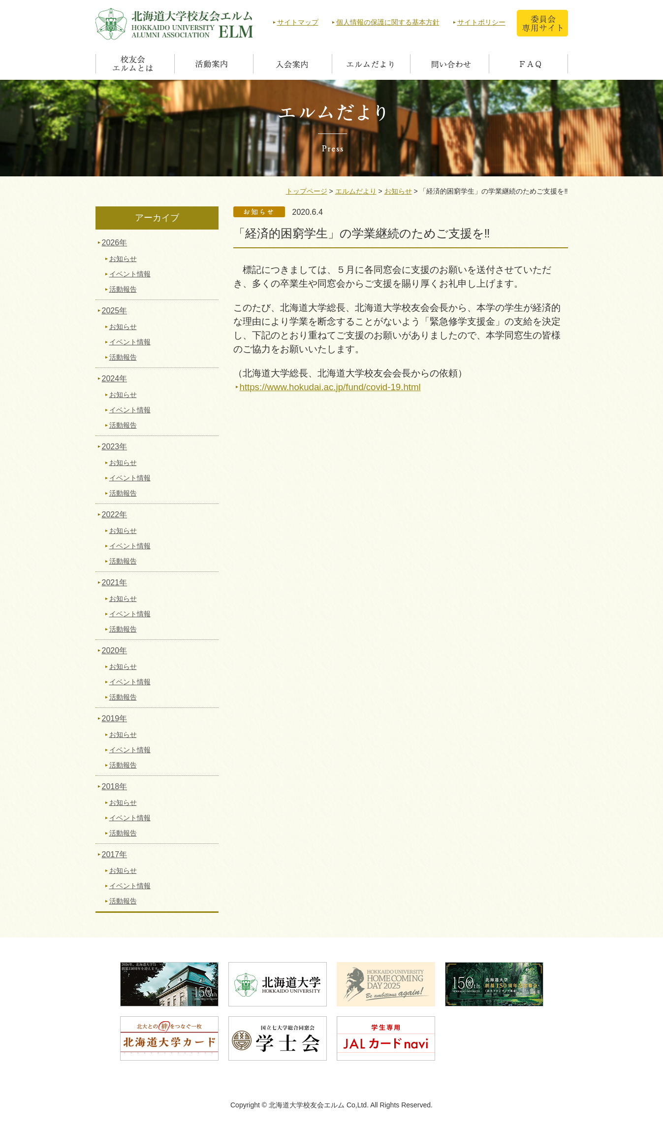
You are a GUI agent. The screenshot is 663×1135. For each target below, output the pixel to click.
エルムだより (356, 191)
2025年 (114, 310)
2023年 (114, 446)
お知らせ (398, 191)
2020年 (114, 650)
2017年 (114, 854)
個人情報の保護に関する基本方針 (388, 22)
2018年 (114, 786)
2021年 (114, 582)
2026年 (114, 242)
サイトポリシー (481, 22)
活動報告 (123, 289)
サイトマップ (297, 22)
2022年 (114, 514)
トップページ (306, 191)
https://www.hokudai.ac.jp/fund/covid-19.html (330, 387)
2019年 (114, 718)
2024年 (114, 378)
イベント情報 (130, 274)
